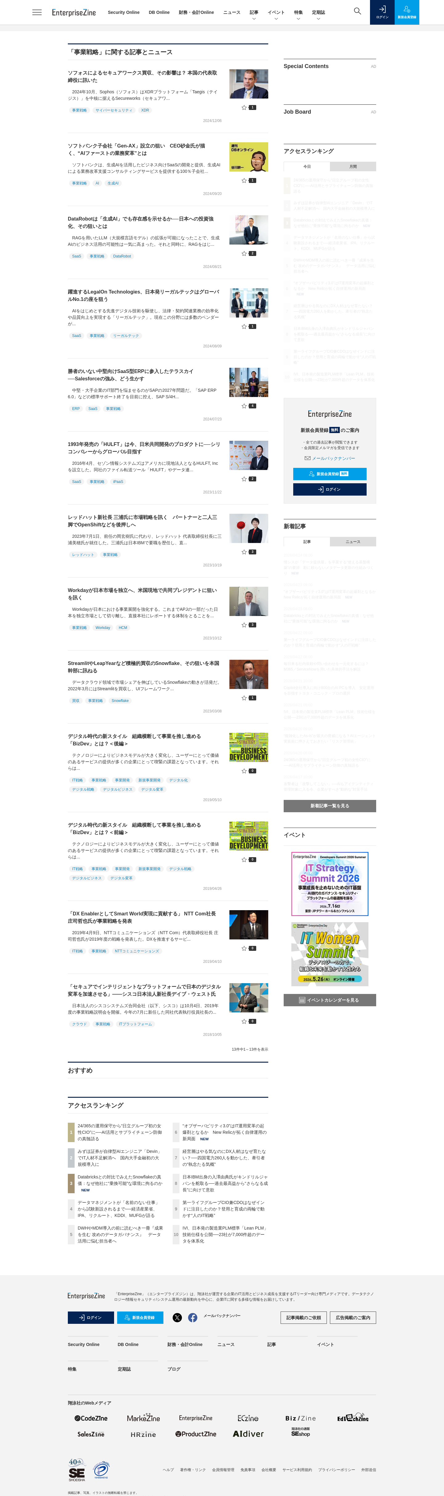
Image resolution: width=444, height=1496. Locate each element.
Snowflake (120, 701)
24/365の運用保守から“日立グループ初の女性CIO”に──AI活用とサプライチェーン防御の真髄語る (120, 1132)
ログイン (329, 489)
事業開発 (122, 780)
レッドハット (83, 555)
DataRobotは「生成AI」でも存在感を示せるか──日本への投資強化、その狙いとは (140, 222)
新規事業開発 (149, 780)
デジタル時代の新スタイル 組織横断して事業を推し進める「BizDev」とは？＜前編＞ (134, 828)
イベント (276, 13)
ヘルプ (168, 1470)
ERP (76, 409)
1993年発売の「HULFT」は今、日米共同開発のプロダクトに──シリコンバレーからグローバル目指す (144, 448)
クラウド (79, 1024)
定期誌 (318, 13)
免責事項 (247, 1470)
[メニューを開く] (37, 12)
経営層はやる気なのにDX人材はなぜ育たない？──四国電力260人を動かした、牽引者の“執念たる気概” (224, 1158)
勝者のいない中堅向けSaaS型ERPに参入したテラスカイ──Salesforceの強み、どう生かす (131, 375)
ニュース (231, 12)
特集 (298, 13)
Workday (103, 628)
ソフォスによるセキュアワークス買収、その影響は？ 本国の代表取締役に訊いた (142, 76)
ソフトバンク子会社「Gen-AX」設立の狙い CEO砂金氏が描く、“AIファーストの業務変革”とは (136, 149)
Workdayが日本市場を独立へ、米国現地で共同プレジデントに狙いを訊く (142, 594)
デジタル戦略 (83, 789)
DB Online (159, 12)
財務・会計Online (196, 12)
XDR (145, 110)
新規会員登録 (328, 474)
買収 (76, 701)
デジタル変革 (152, 789)
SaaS (76, 256)
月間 (353, 166)
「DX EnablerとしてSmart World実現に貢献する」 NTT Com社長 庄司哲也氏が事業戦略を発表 (142, 917)
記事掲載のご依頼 (303, 1317)
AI (97, 183)
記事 (254, 13)
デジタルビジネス (118, 789)
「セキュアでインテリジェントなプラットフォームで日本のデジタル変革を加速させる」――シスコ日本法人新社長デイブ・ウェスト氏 (144, 990)
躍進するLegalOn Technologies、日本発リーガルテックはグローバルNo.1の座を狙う (143, 295)
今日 (307, 166)
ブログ (173, 1369)
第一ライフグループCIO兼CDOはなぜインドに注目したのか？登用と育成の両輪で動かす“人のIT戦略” (224, 1209)
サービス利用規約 (297, 1470)
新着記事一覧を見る (329, 805)
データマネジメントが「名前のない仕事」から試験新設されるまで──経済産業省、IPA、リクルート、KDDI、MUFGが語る (119, 1209)
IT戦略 (77, 780)
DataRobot (122, 256)
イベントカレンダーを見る (329, 1000)
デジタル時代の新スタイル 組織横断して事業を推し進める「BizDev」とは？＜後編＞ (134, 740)
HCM (123, 628)
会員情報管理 (223, 1470)
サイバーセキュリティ (114, 110)
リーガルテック (126, 336)
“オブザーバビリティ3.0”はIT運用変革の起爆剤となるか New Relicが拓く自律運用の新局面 (225, 1132)
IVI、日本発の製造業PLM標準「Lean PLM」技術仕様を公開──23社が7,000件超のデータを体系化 (225, 1234)
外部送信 (368, 1470)
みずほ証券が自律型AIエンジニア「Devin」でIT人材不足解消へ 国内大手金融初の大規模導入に (120, 1158)
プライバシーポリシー (336, 1470)
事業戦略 (79, 110)
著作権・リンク (193, 1470)
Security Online (124, 12)
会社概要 (268, 1470)
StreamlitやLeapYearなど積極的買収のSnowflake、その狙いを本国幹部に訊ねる (143, 667)
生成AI (113, 183)
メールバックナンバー (330, 458)
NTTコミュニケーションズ (137, 951)
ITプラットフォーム (135, 1024)
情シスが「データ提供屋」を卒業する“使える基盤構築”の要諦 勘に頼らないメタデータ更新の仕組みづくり (329, 567)
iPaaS (118, 482)
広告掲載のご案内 (353, 1317)
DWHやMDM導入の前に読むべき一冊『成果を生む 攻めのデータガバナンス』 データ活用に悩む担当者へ (120, 1234)
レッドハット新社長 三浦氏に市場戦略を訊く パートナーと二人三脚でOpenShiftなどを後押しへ (142, 521)
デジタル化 (178, 780)
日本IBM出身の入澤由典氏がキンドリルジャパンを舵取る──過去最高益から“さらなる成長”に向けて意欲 (225, 1183)
